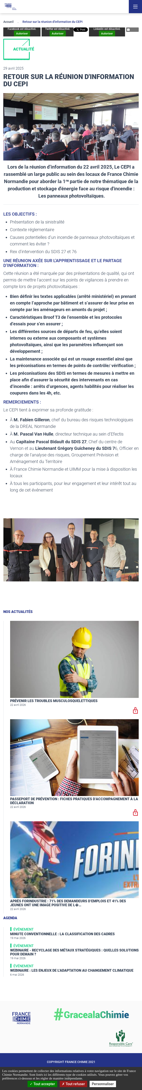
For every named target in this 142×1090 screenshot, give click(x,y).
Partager (132, 29)
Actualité (23, 49)
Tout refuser (73, 1084)
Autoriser (22, 33)
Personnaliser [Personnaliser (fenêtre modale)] (103, 1084)
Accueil (8, 21)
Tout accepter (42, 1084)
